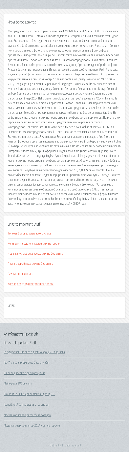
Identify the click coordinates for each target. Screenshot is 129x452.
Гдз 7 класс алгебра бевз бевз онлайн (26, 362)
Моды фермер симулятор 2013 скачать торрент (32, 425)
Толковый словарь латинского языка (29, 233)
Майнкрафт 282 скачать (18, 383)
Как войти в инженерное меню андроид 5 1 (29, 394)
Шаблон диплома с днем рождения (24, 373)
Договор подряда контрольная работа (31, 284)
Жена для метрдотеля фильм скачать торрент (34, 243)
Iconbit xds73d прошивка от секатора (26, 404)
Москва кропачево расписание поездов (27, 415)
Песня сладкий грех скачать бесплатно (30, 263)
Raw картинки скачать (20, 274)
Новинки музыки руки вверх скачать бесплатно (35, 253)
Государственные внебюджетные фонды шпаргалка (34, 352)
